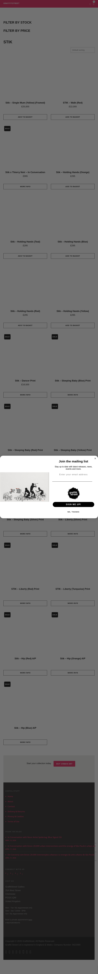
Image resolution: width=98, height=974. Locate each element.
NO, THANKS (74, 512)
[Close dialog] (95, 458)
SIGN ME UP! (73, 504)
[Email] (95, 481)
